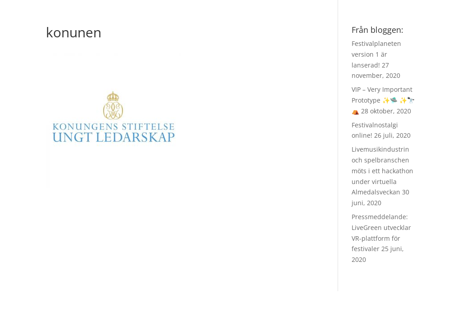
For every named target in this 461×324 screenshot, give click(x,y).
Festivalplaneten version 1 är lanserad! (376, 54)
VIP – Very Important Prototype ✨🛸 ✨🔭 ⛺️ (383, 100)
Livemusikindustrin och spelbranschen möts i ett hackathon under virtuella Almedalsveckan (382, 170)
